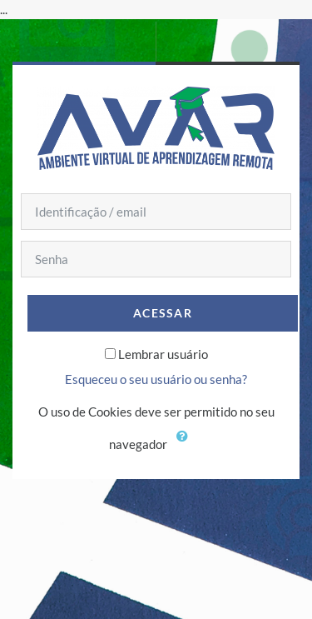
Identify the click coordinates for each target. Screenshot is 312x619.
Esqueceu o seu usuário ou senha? (156, 379)
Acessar (162, 313)
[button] (186, 445)
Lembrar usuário (163, 354)
